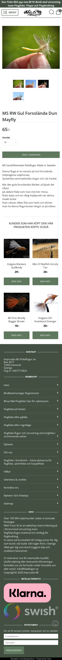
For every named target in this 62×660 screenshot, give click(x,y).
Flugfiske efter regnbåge (31, 425)
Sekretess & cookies (31, 479)
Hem (31, 385)
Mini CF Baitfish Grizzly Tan (45, 265)
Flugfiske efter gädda (31, 417)
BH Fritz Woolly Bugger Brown (16, 319)
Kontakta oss (31, 487)
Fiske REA (12, 2)
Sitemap (31, 503)
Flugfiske (19, 5)
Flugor (30, 5)
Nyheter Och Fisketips (31, 495)
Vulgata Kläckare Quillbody (16, 265)
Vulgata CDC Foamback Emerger (45, 319)
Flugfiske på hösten (31, 409)
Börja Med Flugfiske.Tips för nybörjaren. (31, 401)
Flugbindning (46, 5)
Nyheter (31, 444)
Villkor (31, 471)
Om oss (31, 452)
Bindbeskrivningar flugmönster (31, 393)
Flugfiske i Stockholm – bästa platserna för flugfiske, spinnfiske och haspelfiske (31, 462)
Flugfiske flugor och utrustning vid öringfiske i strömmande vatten (31, 434)
